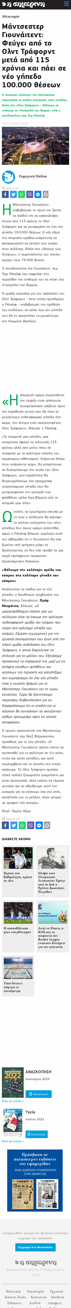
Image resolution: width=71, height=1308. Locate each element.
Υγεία (30, 1112)
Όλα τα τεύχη (12, 1101)
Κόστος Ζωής (15, 1297)
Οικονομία (35, 1291)
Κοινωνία (38, 1297)
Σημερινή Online (33, 176)
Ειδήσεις (14, 1303)
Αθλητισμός (11, 17)
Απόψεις (55, 1303)
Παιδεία (57, 1297)
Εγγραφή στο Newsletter (35, 1247)
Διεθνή (35, 1303)
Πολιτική (13, 1291)
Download (39, 1094)
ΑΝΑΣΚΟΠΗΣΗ (39, 1071)
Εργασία (56, 1291)
